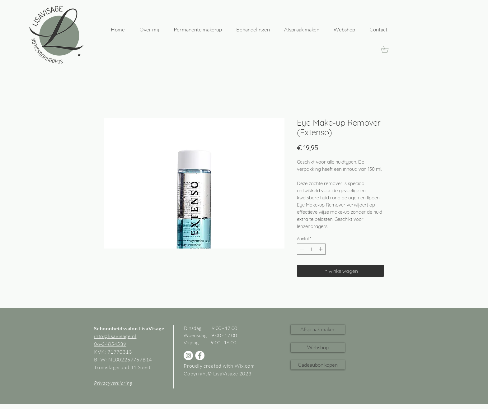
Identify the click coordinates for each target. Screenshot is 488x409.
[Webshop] (318, 347)
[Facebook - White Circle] (199, 355)
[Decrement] (301, 249)
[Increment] (321, 249)
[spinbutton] (311, 249)
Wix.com (245, 366)
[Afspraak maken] (318, 329)
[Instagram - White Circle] (188, 355)
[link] (387, 49)
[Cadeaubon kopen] (318, 364)
